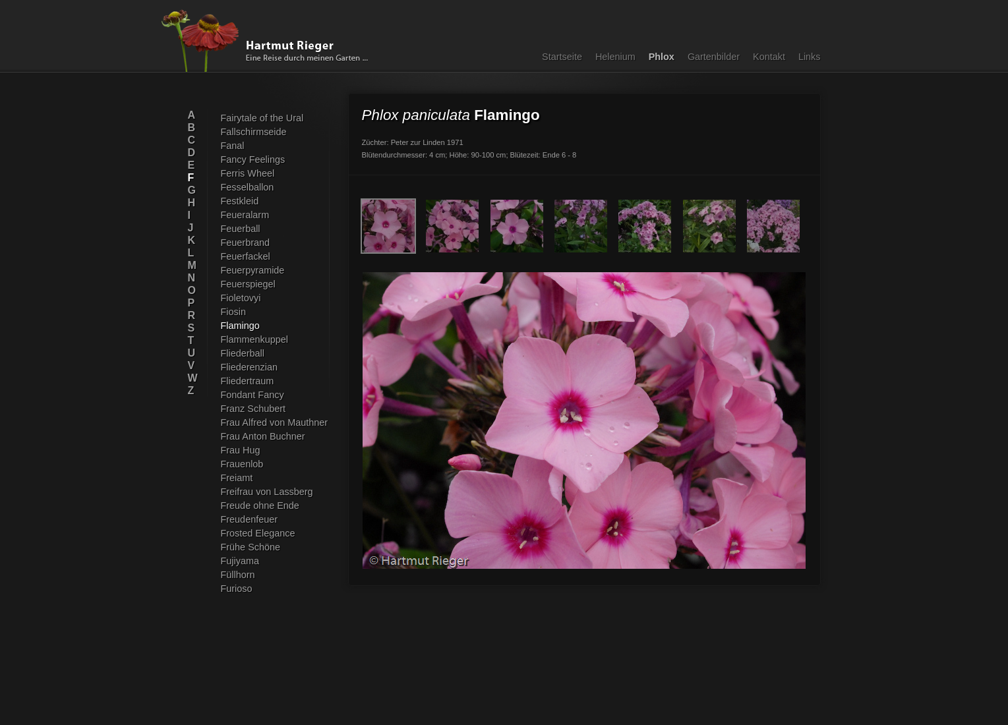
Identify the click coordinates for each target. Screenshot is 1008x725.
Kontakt (769, 56)
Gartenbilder (714, 56)
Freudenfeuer (249, 519)
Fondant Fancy (252, 395)
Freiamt (237, 478)
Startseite (562, 56)
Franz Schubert (253, 408)
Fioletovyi (241, 298)
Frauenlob (242, 464)
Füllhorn (238, 574)
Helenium (615, 56)
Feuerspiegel (248, 284)
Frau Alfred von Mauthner (274, 422)
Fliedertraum (247, 381)
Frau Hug (240, 450)
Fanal (233, 145)
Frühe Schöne (251, 547)
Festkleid (240, 201)
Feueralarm (245, 215)
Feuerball (240, 228)
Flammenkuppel (255, 339)
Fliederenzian (249, 367)
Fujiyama (240, 561)
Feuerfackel (245, 256)
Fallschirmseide (254, 132)
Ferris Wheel (248, 173)
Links (809, 56)
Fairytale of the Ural (262, 118)
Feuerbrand (245, 242)
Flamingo (240, 325)
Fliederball (242, 353)
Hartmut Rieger (269, 40)
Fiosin (233, 311)
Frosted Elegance (258, 533)
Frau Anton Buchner (263, 436)
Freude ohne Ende (260, 505)
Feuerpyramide (253, 270)
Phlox (661, 56)
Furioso (236, 588)
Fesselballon (247, 187)
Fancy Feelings (253, 159)
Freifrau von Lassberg (267, 491)
